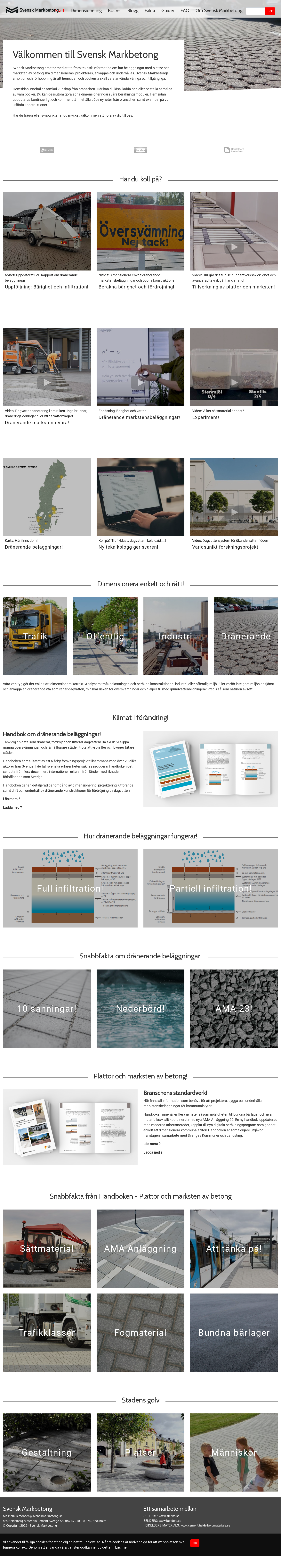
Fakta (150, 10)
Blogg (132, 10)
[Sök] (255, 11)
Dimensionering (86, 10)
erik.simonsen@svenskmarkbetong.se (36, 1516)
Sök (270, 11)
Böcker (114, 10)
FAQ (185, 10)
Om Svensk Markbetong (219, 10)
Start (59, 10)
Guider (167, 10)
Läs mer (121, 1547)
